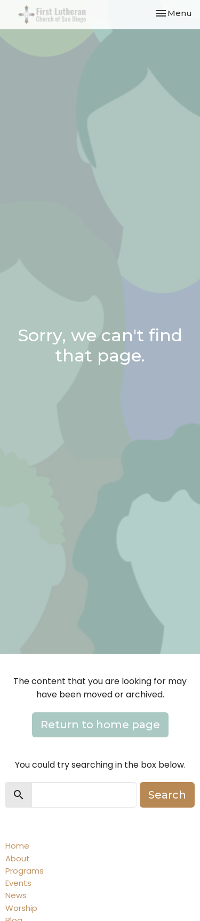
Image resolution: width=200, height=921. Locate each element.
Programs (24, 870)
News (16, 895)
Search (167, 794)
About (17, 858)
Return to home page (100, 724)
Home (17, 845)
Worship (21, 908)
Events (18, 883)
